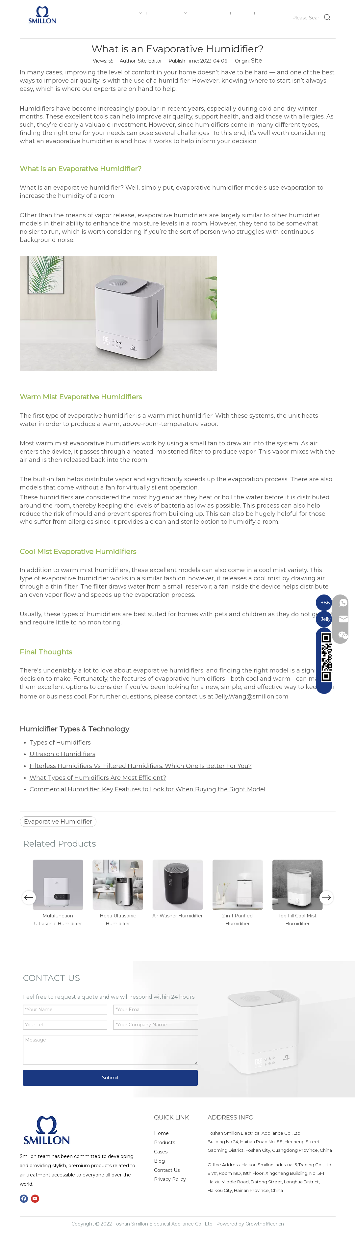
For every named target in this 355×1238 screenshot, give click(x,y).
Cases (160, 1152)
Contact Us (167, 1170)
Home (161, 1133)
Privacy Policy (170, 1179)
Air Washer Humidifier (177, 916)
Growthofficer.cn (264, 1224)
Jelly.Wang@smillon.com (252, 696)
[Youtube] (35, 1199)
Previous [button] (29, 897)
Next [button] (326, 897)
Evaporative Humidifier (58, 821)
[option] (58, 893)
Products (164, 1143)
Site (256, 60)
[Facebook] (24, 1199)
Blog (159, 1161)
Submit (110, 1078)
